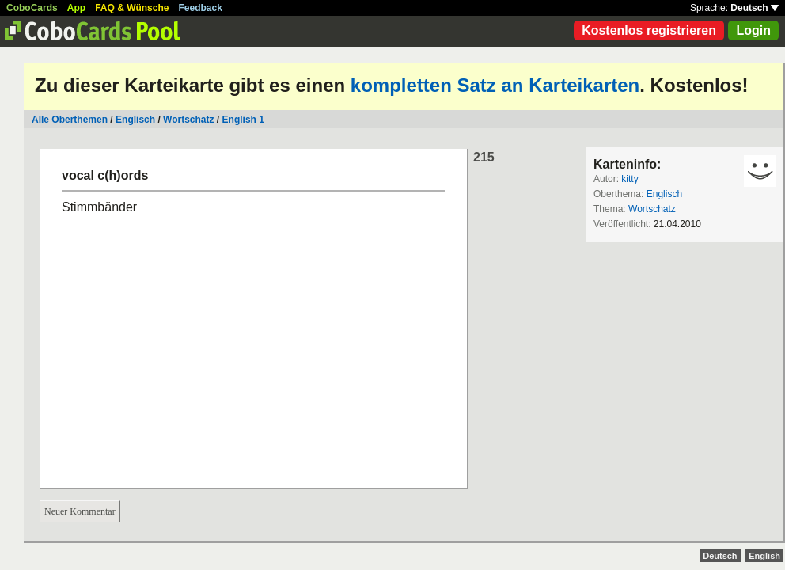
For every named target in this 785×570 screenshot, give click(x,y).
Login (753, 30)
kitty (629, 178)
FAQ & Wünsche (132, 7)
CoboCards (32, 7)
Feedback (200, 7)
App (76, 7)
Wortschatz (188, 119)
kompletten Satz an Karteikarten (495, 85)
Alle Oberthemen (70, 119)
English (764, 555)
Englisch (135, 119)
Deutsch (754, 7)
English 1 (243, 119)
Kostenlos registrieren (649, 30)
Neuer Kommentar (80, 511)
